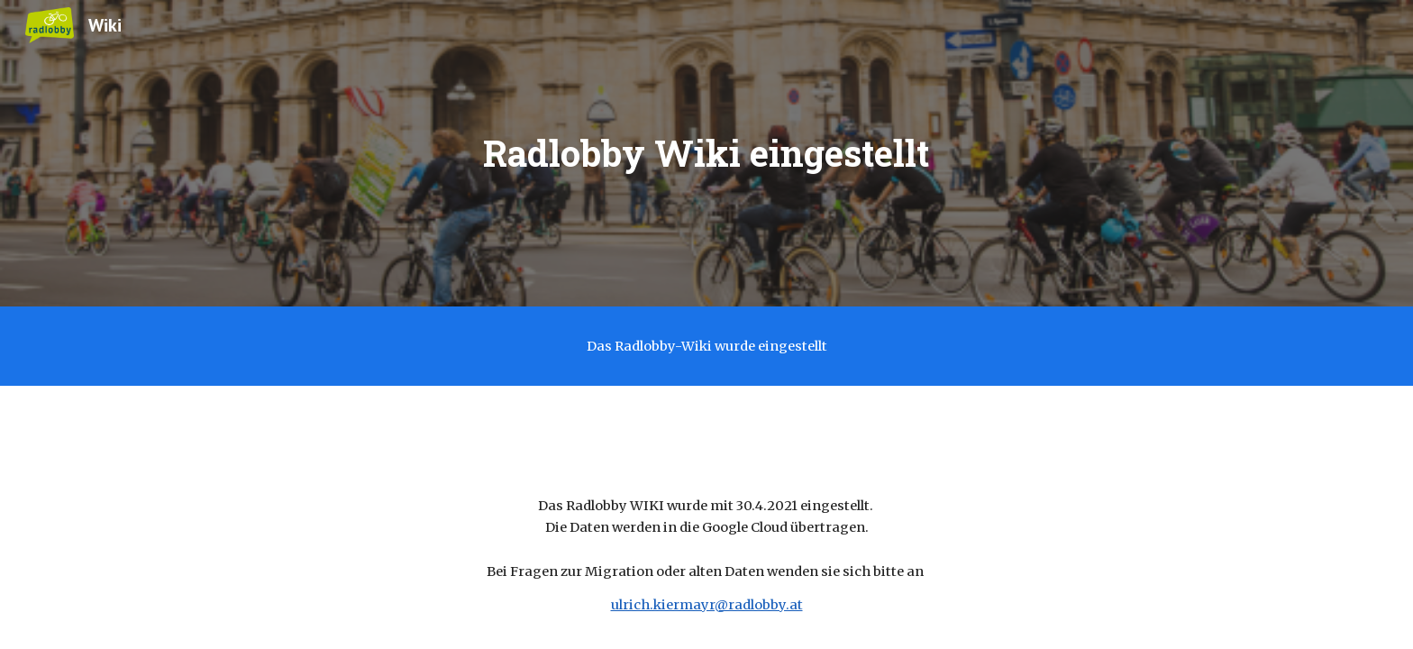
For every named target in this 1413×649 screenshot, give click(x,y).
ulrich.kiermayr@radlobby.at (707, 605)
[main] (706, 153)
